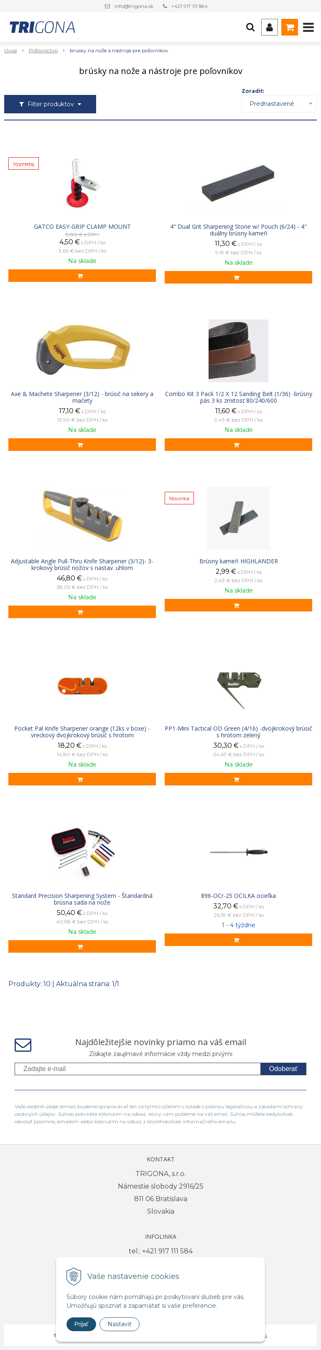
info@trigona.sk (134, 6)
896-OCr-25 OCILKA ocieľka (238, 895)
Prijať (81, 1324)
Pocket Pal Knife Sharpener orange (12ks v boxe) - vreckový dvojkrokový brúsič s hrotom (82, 732)
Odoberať (283, 1068)
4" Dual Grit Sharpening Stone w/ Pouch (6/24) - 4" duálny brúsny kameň (238, 230)
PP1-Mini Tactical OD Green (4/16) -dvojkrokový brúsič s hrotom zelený (238, 732)
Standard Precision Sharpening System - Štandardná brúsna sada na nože (82, 899)
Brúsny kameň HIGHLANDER (238, 561)
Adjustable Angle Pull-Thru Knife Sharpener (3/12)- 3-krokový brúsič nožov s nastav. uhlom (82, 564)
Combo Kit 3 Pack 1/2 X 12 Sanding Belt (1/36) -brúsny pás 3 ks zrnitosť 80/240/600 (238, 397)
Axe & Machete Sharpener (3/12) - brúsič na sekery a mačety (82, 397)
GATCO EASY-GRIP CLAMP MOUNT (82, 226)
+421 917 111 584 (189, 6)
